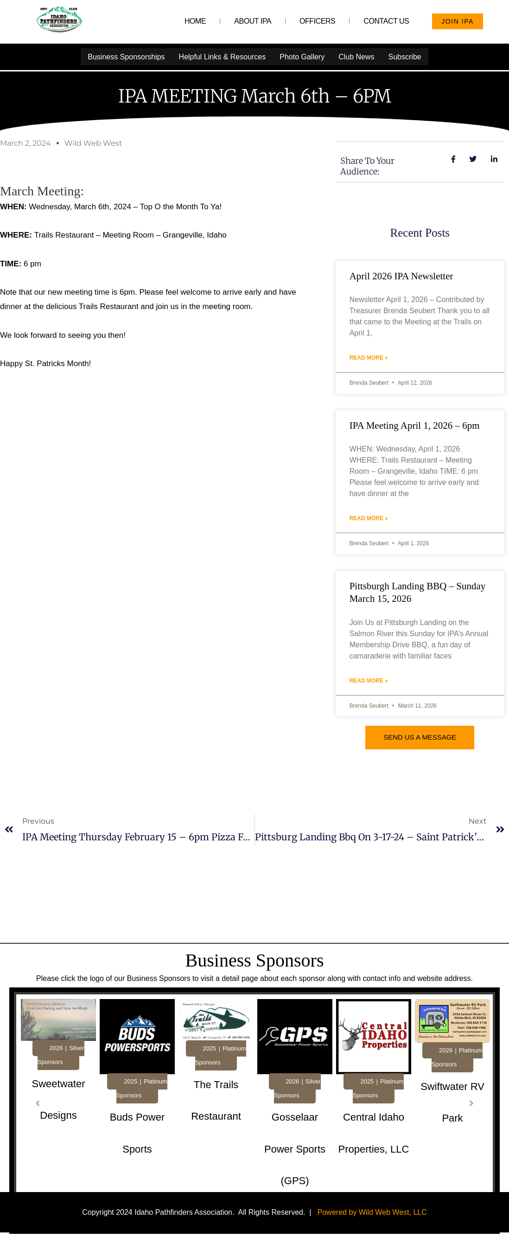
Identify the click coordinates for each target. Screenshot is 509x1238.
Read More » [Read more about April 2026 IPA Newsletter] (369, 357)
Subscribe (404, 56)
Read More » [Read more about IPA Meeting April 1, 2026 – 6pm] (369, 518)
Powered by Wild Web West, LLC (372, 1212)
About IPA (252, 21)
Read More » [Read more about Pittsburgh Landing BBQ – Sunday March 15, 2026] (369, 680)
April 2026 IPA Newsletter (401, 275)
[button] (38, 1103)
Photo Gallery (302, 56)
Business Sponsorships (126, 56)
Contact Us (386, 21)
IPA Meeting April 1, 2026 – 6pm (415, 425)
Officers (317, 21)
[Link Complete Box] (58, 1104)
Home (195, 21)
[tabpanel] (58, 1106)
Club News (356, 56)
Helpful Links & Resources (222, 56)
